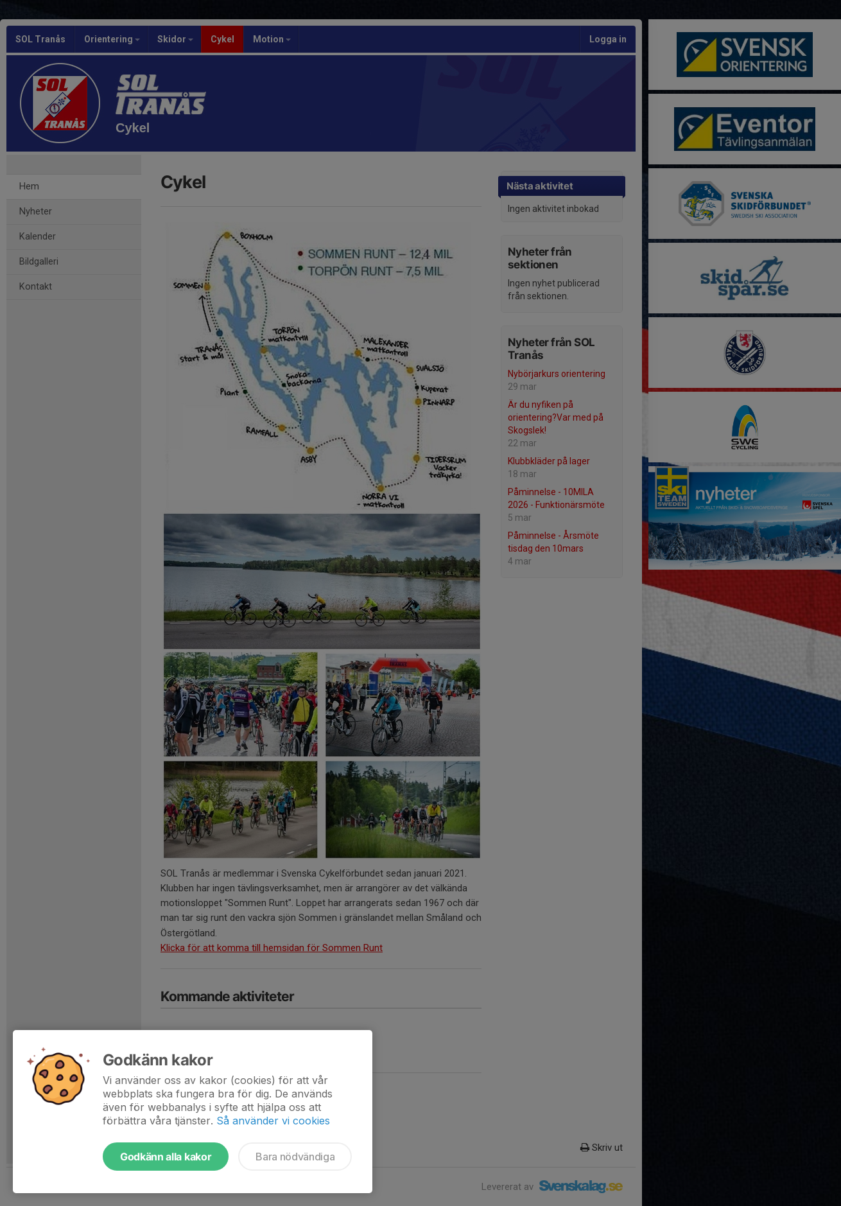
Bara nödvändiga (295, 1156)
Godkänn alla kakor (165, 1156)
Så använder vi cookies (273, 1120)
